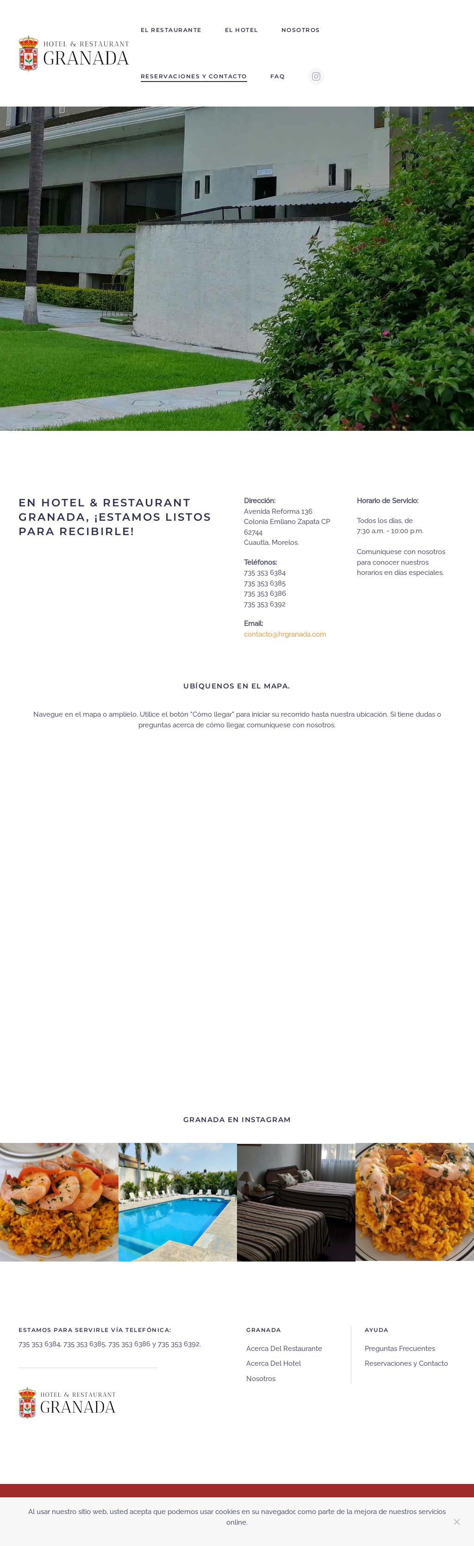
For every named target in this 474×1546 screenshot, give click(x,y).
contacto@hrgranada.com (285, 634)
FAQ (277, 76)
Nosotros (300, 29)
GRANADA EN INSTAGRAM (237, 1119)
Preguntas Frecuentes (400, 1348)
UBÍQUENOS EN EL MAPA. (237, 686)
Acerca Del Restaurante (284, 1348)
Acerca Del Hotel (273, 1363)
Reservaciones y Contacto (194, 76)
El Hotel (241, 29)
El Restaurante (171, 29)
